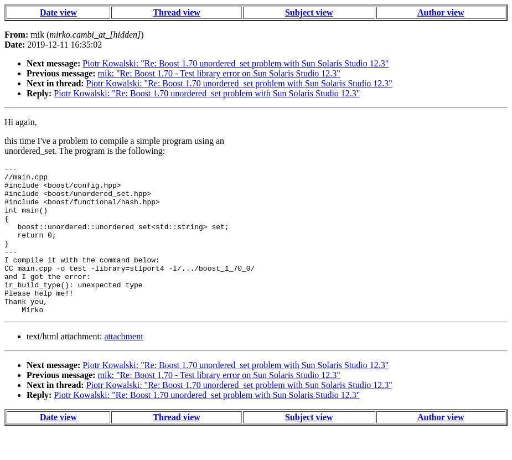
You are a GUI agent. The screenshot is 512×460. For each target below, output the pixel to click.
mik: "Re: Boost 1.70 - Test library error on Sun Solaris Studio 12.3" (219, 73)
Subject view (309, 12)
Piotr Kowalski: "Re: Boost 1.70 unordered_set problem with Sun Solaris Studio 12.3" (235, 63)
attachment (123, 366)
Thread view (176, 12)
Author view (440, 12)
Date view (58, 12)
